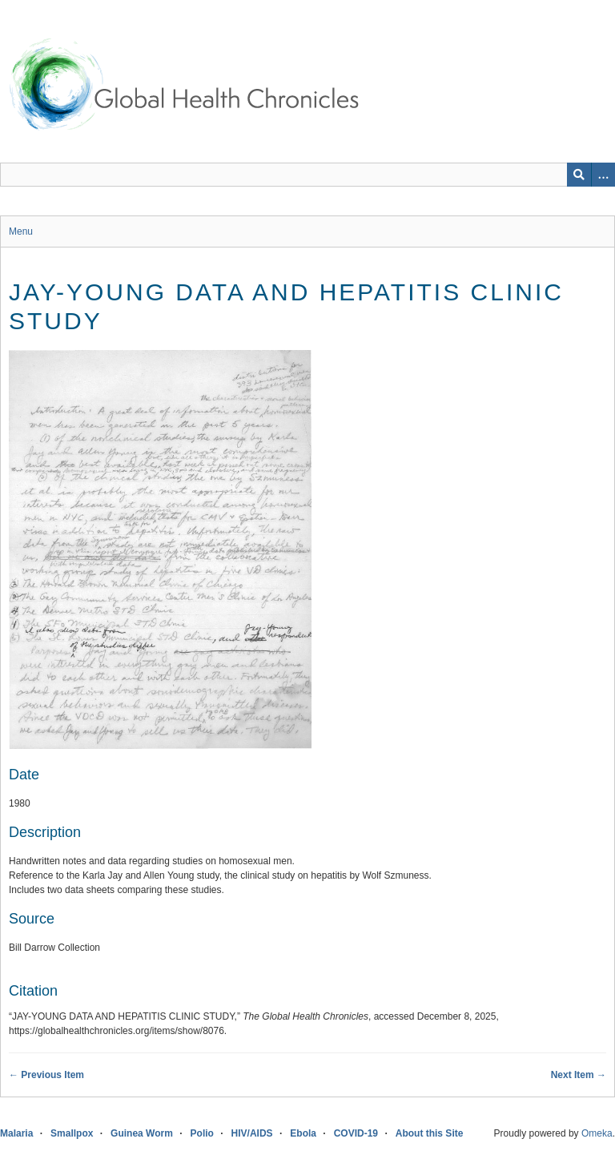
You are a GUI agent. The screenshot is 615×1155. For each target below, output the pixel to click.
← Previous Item (46, 1075)
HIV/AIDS (252, 1133)
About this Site (430, 1133)
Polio (202, 1133)
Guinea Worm (142, 1133)
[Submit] (579, 175)
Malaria (16, 1133)
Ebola (303, 1133)
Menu (21, 231)
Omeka (597, 1133)
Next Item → (578, 1075)
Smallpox (71, 1133)
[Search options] (603, 175)
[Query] (307, 175)
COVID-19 (356, 1133)
